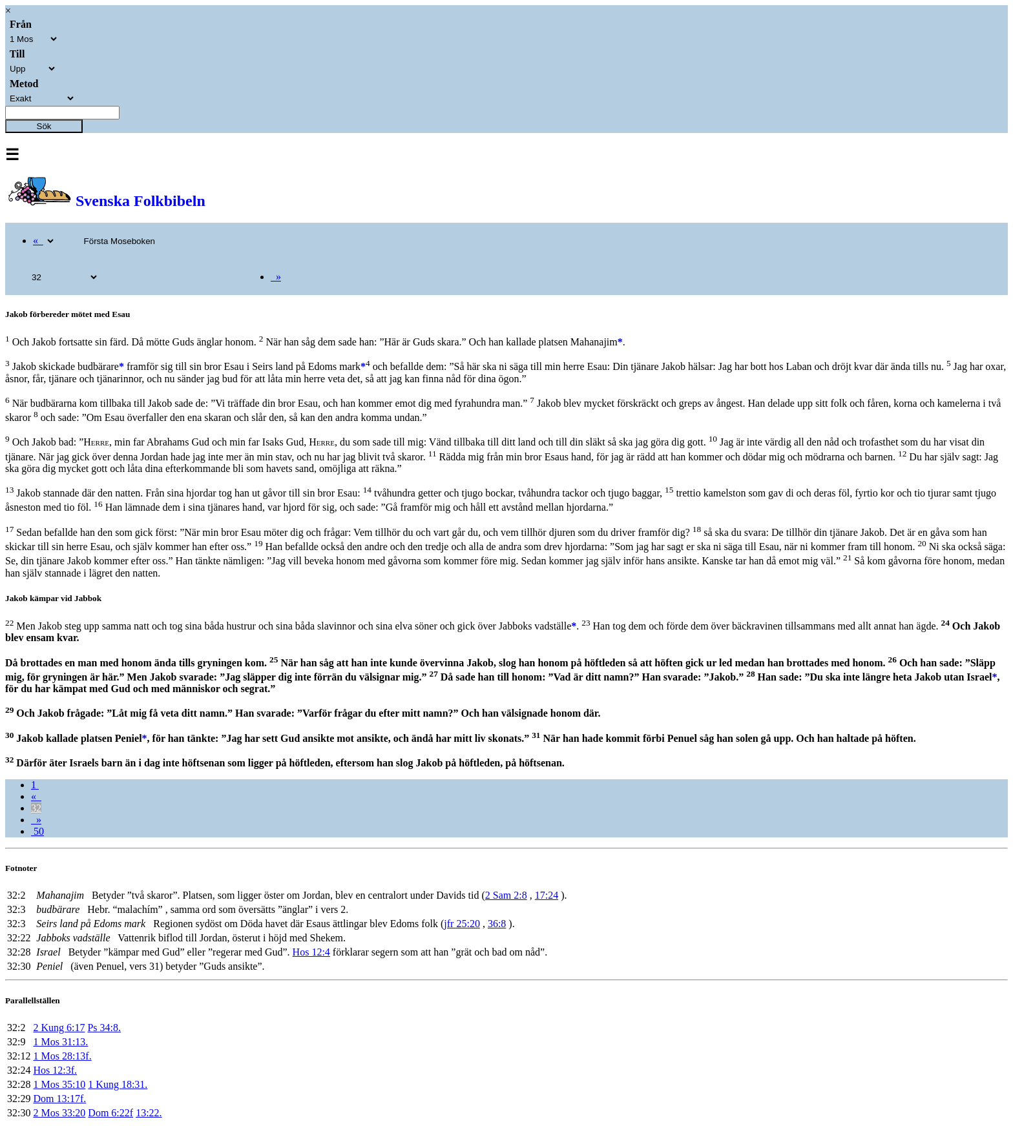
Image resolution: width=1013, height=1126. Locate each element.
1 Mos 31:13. (60, 1041)
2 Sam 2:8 (506, 895)
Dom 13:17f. (59, 1098)
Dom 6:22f (110, 1112)
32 (36, 808)
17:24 (546, 895)
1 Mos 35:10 (59, 1084)
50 (37, 831)
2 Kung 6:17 (59, 1027)
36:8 (497, 923)
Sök (44, 126)
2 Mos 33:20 (59, 1112)
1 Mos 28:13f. (62, 1055)
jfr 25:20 (462, 923)
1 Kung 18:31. (117, 1084)
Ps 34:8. (104, 1027)
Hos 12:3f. (55, 1070)
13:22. (149, 1112)
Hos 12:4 (311, 952)
